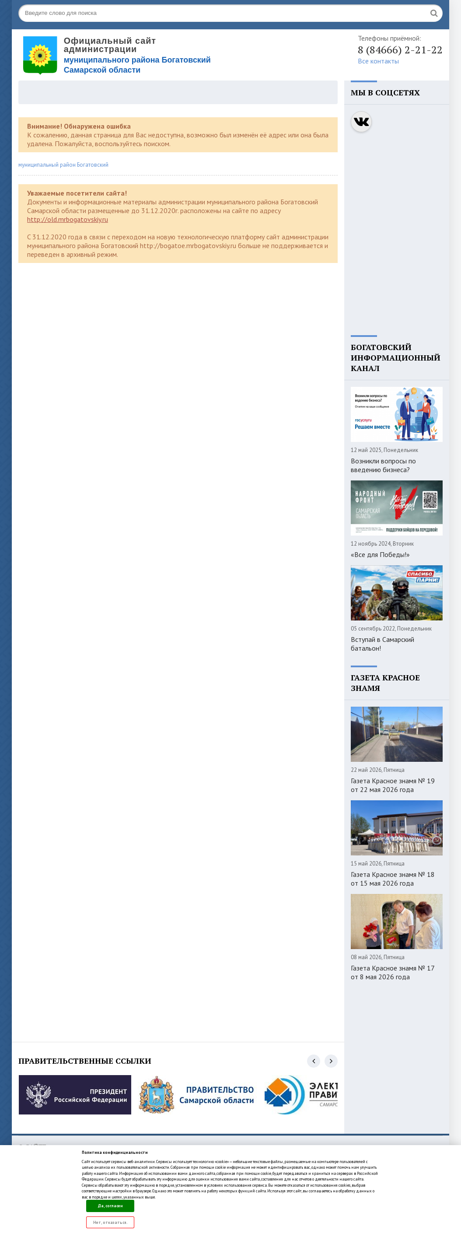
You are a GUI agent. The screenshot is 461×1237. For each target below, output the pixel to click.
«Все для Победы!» (380, 554)
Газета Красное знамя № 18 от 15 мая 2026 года (393, 878)
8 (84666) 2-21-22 (400, 49)
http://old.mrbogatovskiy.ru (67, 219)
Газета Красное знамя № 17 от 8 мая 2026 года (392, 972)
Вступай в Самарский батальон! (382, 643)
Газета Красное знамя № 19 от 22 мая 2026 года (393, 785)
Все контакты (378, 60)
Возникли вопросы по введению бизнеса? (383, 465)
